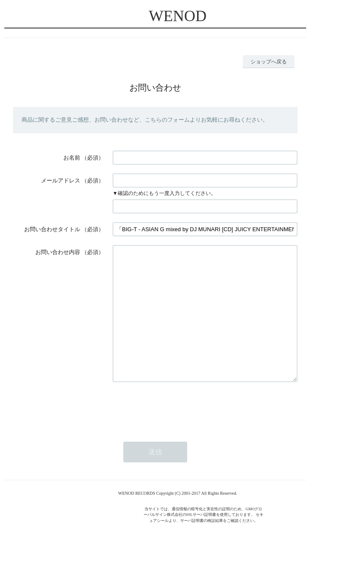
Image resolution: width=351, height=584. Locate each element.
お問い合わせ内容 (57, 252)
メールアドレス (60, 180)
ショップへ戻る (269, 62)
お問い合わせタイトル (52, 229)
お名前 (71, 157)
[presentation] (178, 433)
